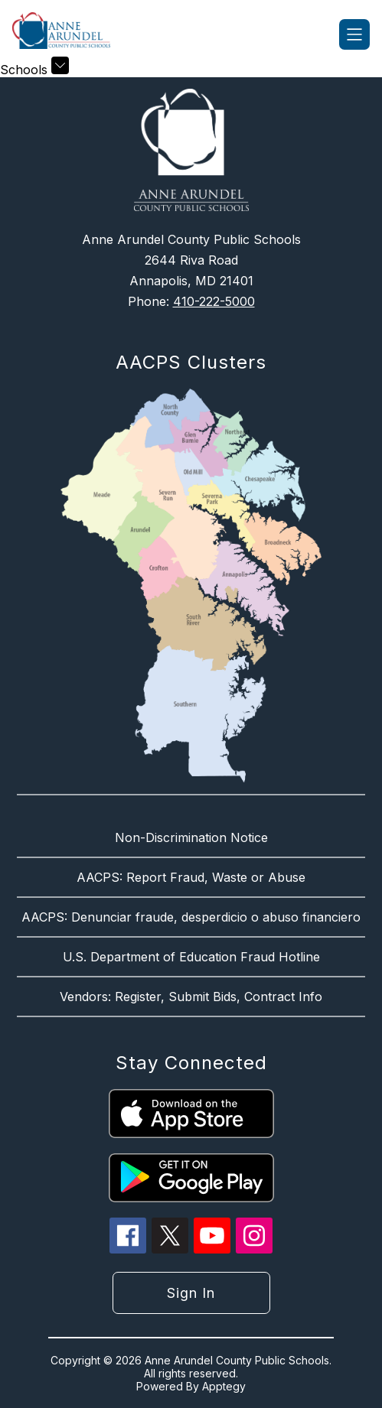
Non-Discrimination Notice (191, 837)
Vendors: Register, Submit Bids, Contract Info (191, 996)
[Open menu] (354, 34)
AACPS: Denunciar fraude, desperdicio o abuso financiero (191, 917)
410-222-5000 (214, 301)
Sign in (191, 1293)
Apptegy (224, 1386)
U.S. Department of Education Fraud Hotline (191, 956)
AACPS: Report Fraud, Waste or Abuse (191, 877)
